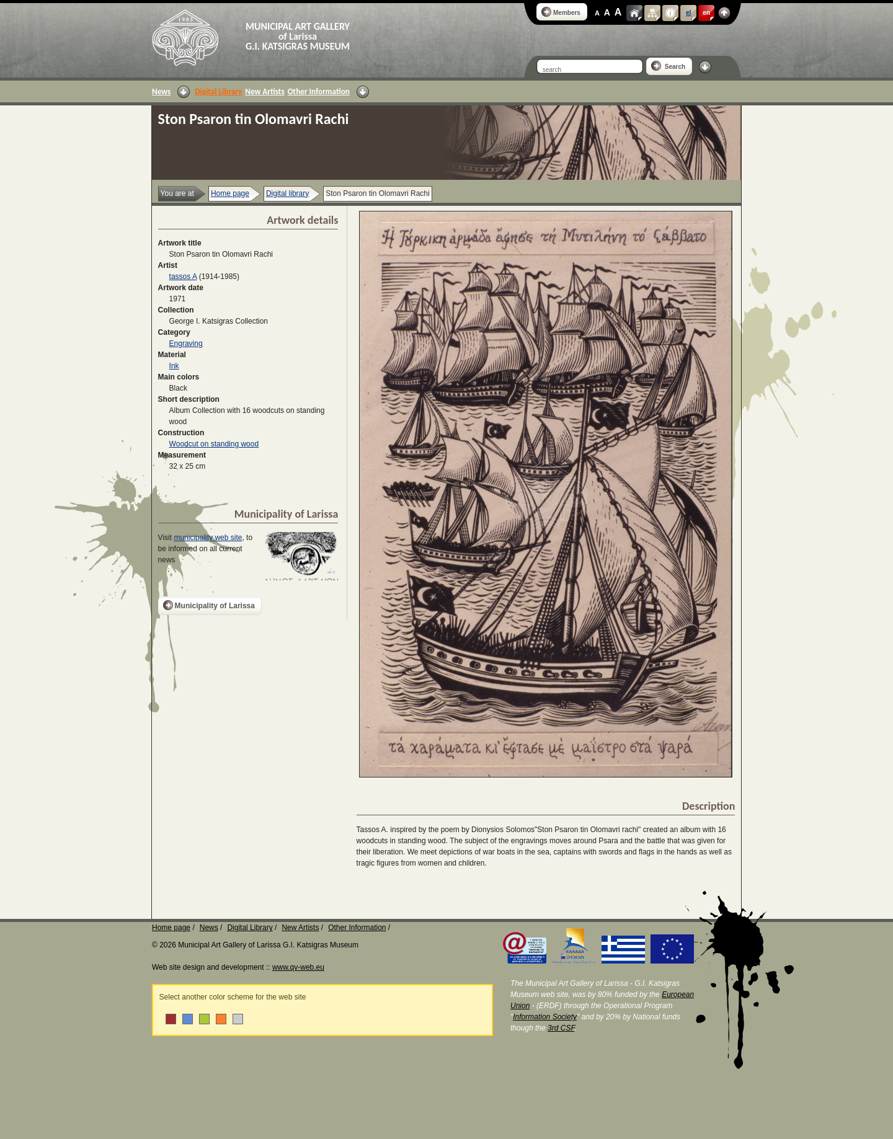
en (706, 12)
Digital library (287, 193)
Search (668, 66)
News (161, 91)
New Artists (264, 91)
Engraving (186, 343)
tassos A (183, 276)
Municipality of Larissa (209, 605)
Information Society (545, 1017)
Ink (174, 365)
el (688, 12)
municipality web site (208, 537)
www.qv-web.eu (298, 967)
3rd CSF (561, 1028)
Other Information (319, 91)
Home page (230, 193)
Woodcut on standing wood (214, 444)
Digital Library (218, 91)
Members (560, 12)
